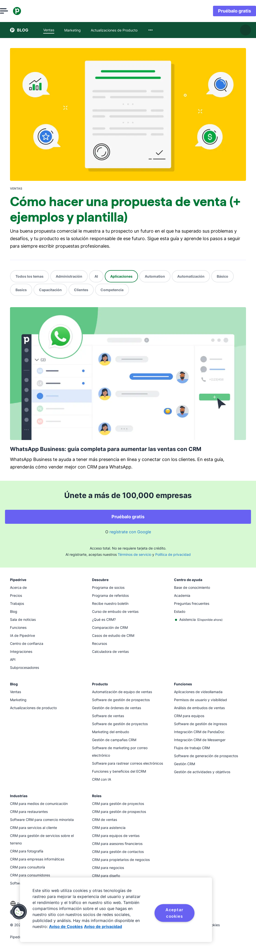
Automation (155, 276)
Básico (222, 276)
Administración (69, 276)
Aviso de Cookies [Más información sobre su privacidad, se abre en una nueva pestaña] (66, 926)
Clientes (81, 290)
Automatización (190, 276)
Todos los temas (30, 276)
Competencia (112, 290)
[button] (19, 912)
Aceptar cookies (175, 913)
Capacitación (50, 290)
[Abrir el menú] (14, 11)
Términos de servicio (134, 554)
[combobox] (150, 30)
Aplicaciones (121, 276)
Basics (21, 290)
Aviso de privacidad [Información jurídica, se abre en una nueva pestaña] (103, 926)
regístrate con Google (130, 531)
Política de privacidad (173, 554)
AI (96, 276)
